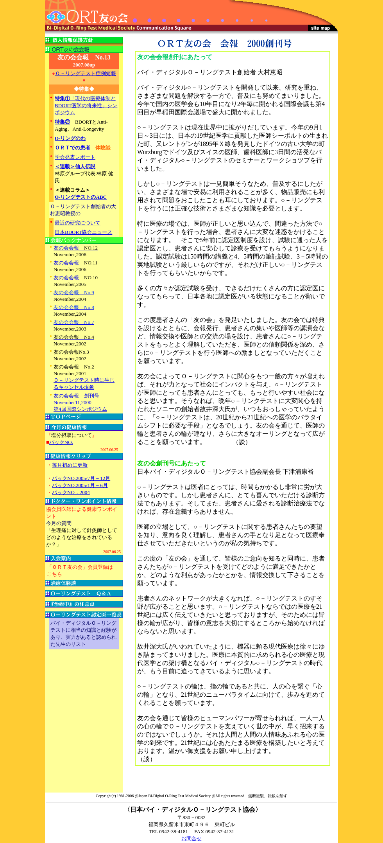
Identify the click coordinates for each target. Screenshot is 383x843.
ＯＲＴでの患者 (83, 148)
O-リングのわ (70, 138)
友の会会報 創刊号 (76, 396)
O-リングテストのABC (81, 197)
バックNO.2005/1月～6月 (80, 485)
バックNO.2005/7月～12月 (81, 478)
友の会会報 (76, 248)
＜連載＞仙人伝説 (75, 166)
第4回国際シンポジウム (80, 409)
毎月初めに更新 (70, 465)
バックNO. (61, 442)
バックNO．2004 (71, 492)
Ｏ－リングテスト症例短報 (85, 73)
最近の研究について (77, 223)
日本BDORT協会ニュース (83, 232)
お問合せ (191, 838)
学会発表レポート (75, 157)
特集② (62, 122)
